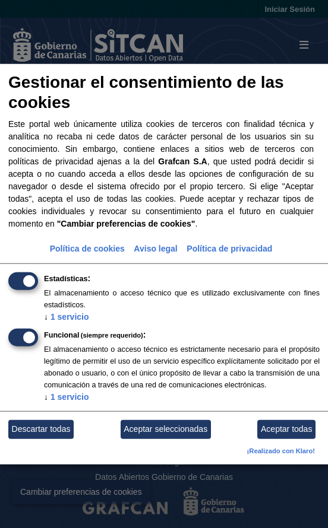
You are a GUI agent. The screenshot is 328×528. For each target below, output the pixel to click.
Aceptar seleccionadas (165, 429)
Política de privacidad (229, 248)
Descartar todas (41, 429)
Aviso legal (155, 248)
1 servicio (66, 317)
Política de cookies (87, 248)
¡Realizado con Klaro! (281, 450)
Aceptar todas (286, 429)
